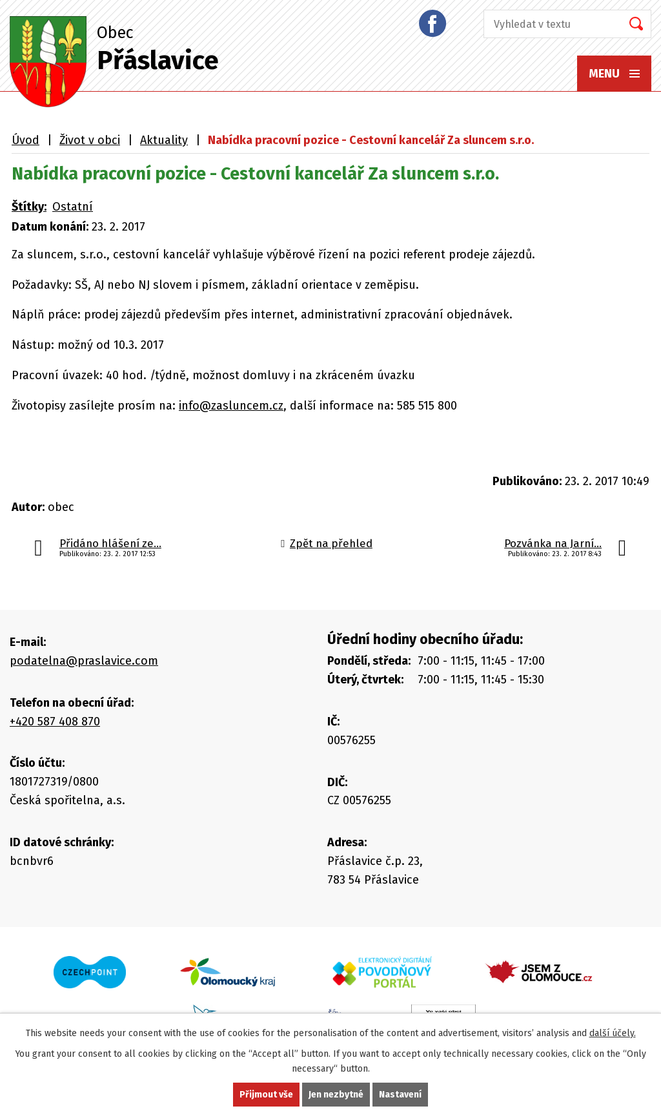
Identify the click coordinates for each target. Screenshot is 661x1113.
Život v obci (89, 140)
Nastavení (400, 1094)
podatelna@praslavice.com (84, 661)
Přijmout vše (266, 1094)
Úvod (25, 140)
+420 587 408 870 (55, 721)
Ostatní (72, 207)
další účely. (612, 1033)
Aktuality (164, 140)
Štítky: (29, 207)
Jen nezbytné (336, 1094)
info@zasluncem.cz (231, 406)
